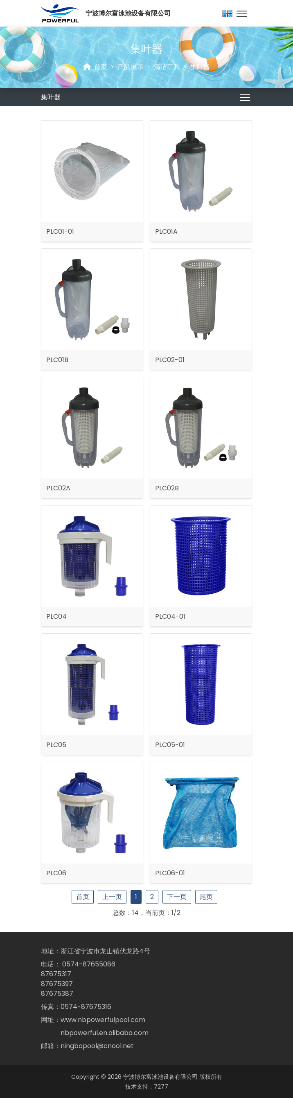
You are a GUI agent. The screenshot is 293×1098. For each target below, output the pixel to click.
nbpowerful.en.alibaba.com (105, 1033)
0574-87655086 (88, 964)
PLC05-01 (170, 744)
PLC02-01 (170, 360)
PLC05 (56, 744)
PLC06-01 (170, 873)
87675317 (56, 974)
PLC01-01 (60, 231)
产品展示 (130, 67)
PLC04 (56, 616)
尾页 (206, 896)
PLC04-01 (170, 616)
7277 (161, 1086)
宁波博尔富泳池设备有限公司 (160, 1077)
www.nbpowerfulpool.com (103, 1019)
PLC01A (166, 231)
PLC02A (58, 488)
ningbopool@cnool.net (97, 1046)
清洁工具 (167, 67)
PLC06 (56, 873)
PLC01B (57, 360)
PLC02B (167, 488)
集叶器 (200, 67)
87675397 (57, 983)
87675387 (57, 993)
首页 (100, 67)
